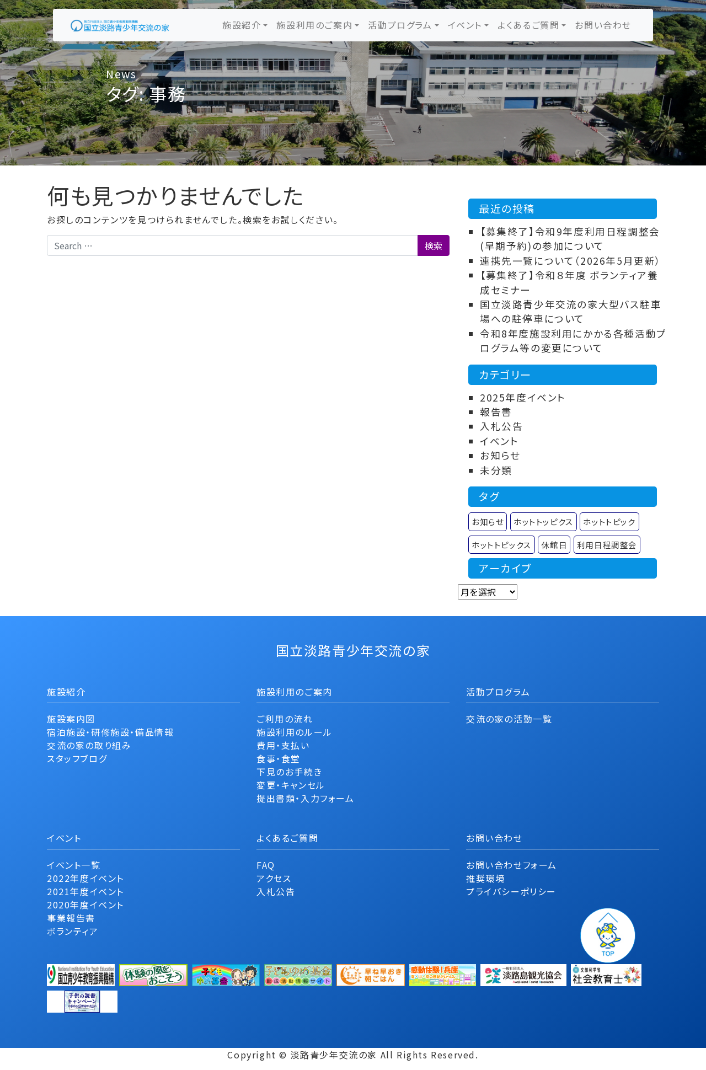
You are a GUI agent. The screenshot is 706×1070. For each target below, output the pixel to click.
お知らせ (500, 455)
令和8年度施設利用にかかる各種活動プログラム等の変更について (573, 341)
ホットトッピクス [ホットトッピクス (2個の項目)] (544, 521)
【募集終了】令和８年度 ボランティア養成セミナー (569, 282)
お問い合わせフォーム (511, 864)
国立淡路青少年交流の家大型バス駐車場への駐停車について (570, 311)
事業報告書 (71, 917)
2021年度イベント (85, 891)
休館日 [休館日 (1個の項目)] (554, 544)
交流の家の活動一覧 (509, 718)
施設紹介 (241, 24)
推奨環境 (485, 878)
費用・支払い (283, 745)
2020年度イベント (85, 904)
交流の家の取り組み (89, 745)
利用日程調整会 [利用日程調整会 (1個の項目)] (607, 544)
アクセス (273, 878)
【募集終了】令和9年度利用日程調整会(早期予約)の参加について (570, 238)
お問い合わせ (603, 24)
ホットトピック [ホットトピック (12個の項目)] (609, 521)
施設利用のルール (294, 732)
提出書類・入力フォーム (305, 798)
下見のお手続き (289, 771)
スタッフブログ (77, 758)
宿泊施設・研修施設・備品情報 (110, 732)
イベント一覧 (74, 864)
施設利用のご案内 (314, 24)
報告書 (496, 412)
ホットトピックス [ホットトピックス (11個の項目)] (502, 544)
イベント (465, 24)
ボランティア (73, 931)
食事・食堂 (278, 758)
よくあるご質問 (528, 24)
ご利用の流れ (284, 718)
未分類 (496, 470)
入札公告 (501, 426)
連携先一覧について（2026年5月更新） (570, 261)
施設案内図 (71, 718)
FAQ (265, 864)
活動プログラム (400, 24)
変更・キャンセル (290, 784)
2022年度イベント (85, 878)
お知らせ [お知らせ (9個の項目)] (488, 521)
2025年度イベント (523, 397)
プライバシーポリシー (511, 891)
